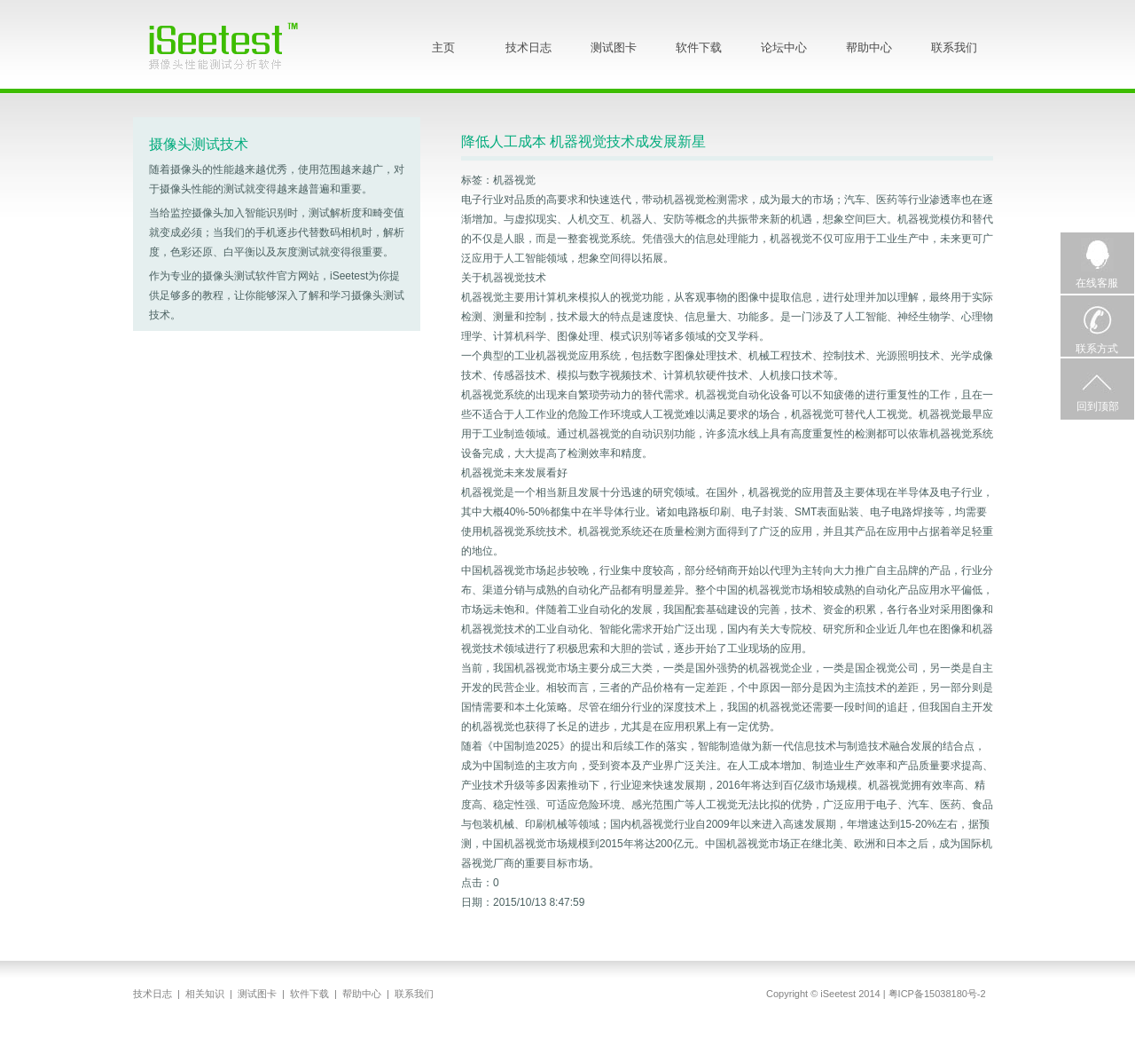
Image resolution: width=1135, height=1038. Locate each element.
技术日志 (528, 47)
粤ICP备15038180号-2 (937, 993)
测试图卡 (614, 47)
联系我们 (954, 47)
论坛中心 (784, 47)
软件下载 (699, 47)
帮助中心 (869, 47)
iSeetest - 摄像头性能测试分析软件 (237, 45)
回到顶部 (1097, 406)
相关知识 (204, 993)
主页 (443, 47)
